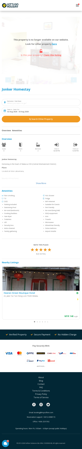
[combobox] (43, 103)
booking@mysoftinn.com (43, 412)
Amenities (17, 130)
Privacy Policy (41, 394)
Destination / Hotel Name (14, 101)
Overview (6, 130)
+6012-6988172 (49, 417)
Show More (41, 183)
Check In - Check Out (13, 109)
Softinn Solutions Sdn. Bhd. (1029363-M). (39, 443)
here (54, 44)
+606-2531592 (43, 421)
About (41, 377)
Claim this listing (52, 55)
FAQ (41, 387)
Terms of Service (41, 397)
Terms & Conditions (41, 390)
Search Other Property (41, 119)
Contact (41, 384)
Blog (41, 380)
